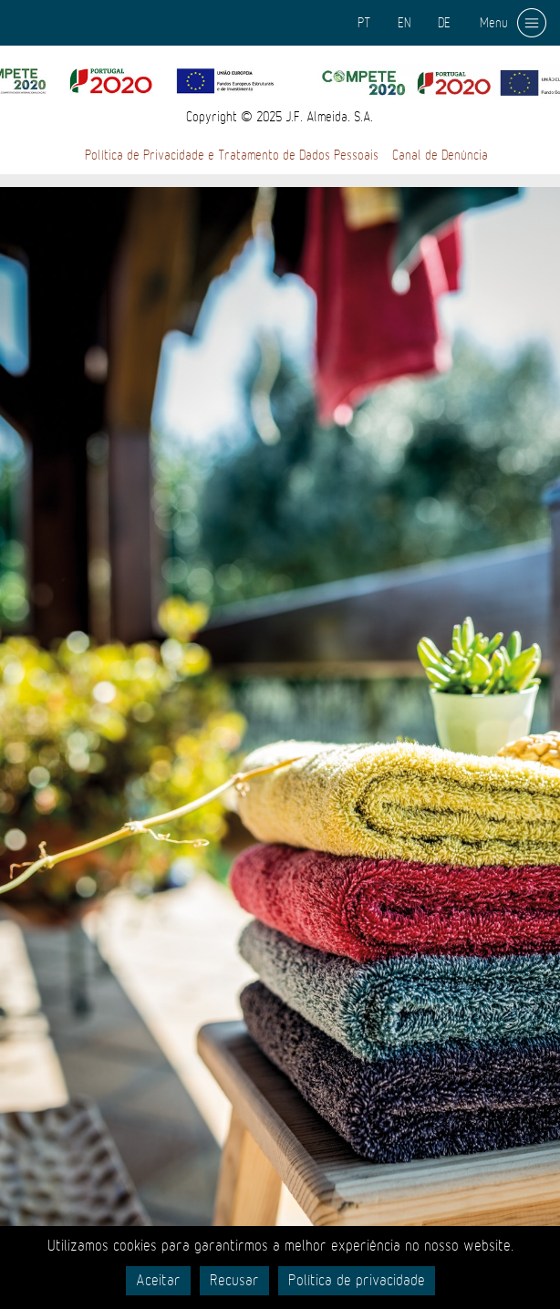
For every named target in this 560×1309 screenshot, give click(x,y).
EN (404, 23)
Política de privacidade (356, 1281)
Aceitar (158, 1281)
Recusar (234, 1281)
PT (364, 23)
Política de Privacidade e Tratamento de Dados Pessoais (232, 155)
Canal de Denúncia (440, 155)
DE (444, 23)
